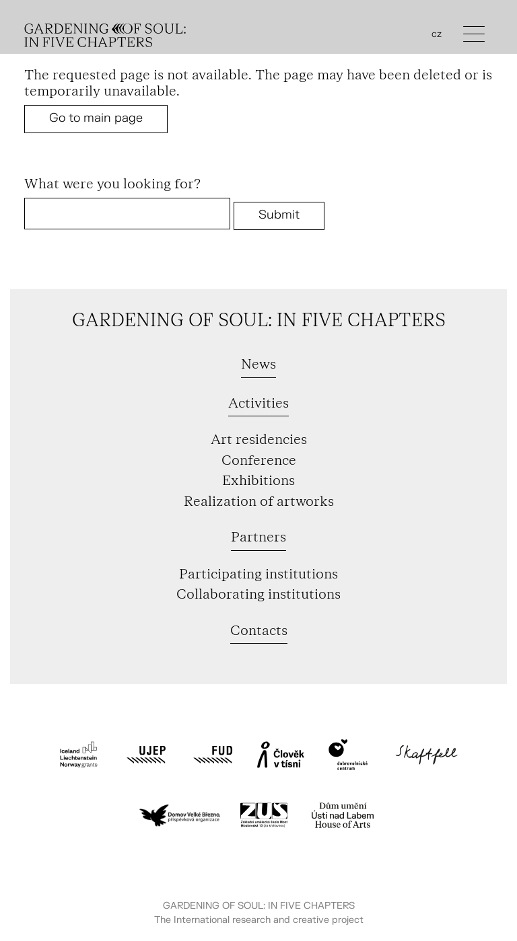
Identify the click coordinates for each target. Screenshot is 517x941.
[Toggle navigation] (474, 37)
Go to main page (96, 118)
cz (437, 34)
